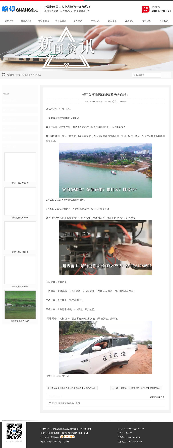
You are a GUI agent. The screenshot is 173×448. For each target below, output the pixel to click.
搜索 (166, 75)
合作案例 (78, 21)
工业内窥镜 (60, 21)
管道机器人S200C (20, 252)
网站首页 (9, 21)
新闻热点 (11, 128)
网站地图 (73, 433)
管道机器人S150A (20, 217)
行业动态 (37, 75)
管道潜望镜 (43, 21)
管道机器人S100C (20, 183)
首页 (18, 75)
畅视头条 (112, 21)
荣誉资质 (146, 21)
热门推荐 (11, 146)
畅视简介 (129, 21)
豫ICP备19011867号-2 (59, 433)
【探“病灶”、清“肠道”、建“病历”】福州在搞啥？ (141, 388)
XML (86, 433)
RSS (80, 433)
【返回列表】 (155, 397)
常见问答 (11, 119)
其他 (8, 137)
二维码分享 (122, 101)
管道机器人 (26, 21)
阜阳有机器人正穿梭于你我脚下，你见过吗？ (75, 388)
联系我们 (164, 21)
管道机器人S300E (20, 286)
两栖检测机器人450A (19, 321)
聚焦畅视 (11, 100)
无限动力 (55, 437)
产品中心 (95, 21)
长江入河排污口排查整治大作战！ (67, 403)
